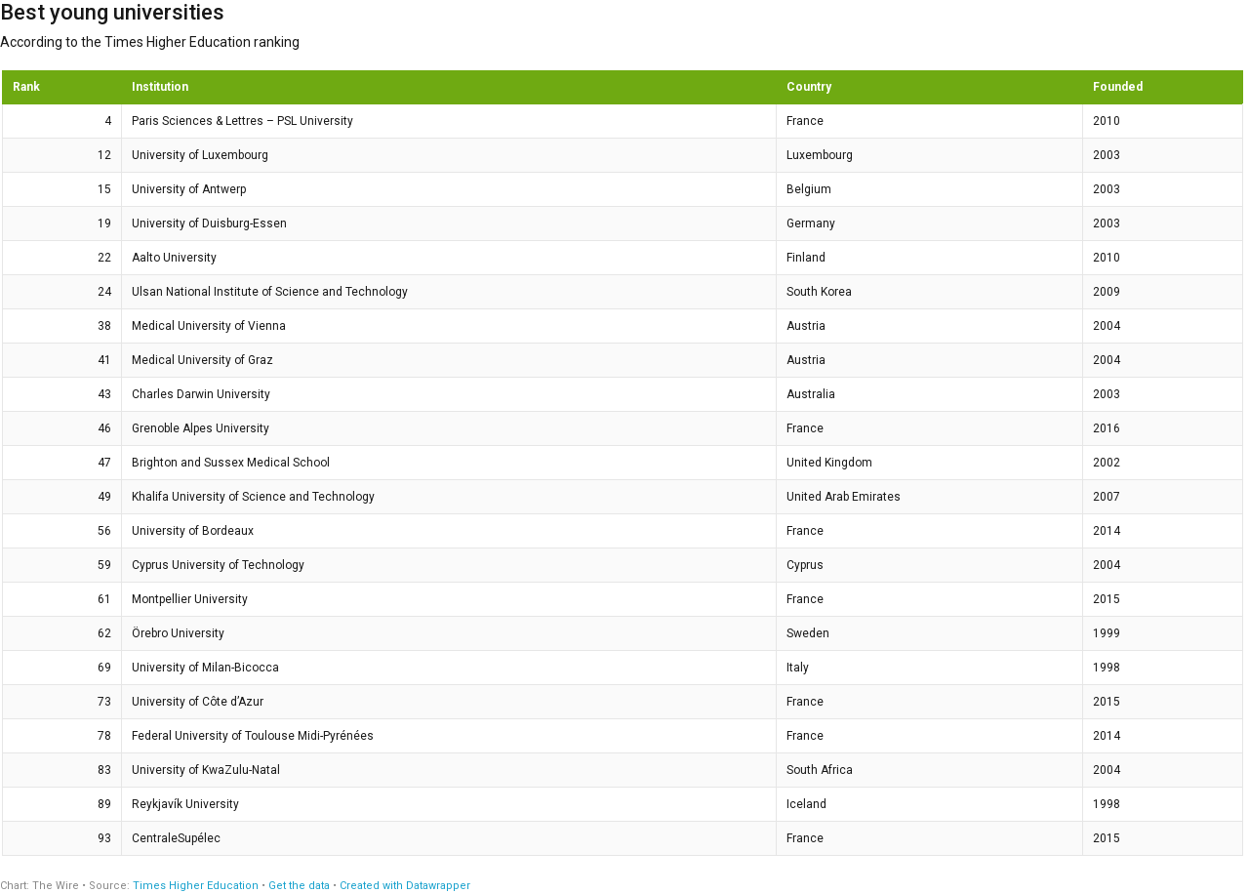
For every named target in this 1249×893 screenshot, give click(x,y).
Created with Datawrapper (405, 885)
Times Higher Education (196, 885)
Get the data (299, 885)
